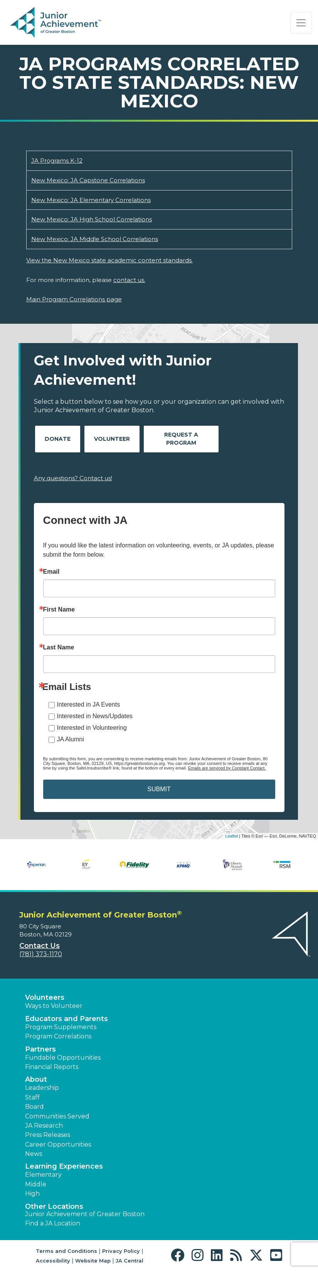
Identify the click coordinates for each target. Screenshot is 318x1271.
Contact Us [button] (39, 945)
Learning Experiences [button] (64, 1166)
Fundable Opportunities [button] (63, 1057)
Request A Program (181, 438)
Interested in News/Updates (95, 716)
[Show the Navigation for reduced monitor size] (301, 23)
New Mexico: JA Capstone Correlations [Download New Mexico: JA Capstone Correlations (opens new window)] (88, 180)
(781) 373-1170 (40, 954)
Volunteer (112, 438)
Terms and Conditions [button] (66, 1251)
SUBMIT (158, 789)
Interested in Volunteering (92, 727)
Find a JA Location (52, 1223)
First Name (59, 610)
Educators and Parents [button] (66, 1018)
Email (51, 572)
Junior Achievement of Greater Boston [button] (85, 1214)
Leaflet (231, 836)
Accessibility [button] (53, 1260)
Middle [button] (35, 1184)
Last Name (58, 647)
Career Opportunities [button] (58, 1144)
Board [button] (34, 1106)
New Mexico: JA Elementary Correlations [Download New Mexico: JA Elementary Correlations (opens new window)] (91, 200)
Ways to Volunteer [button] (53, 1005)
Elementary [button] (43, 1174)
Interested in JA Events (88, 704)
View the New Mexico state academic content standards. (109, 260)
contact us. (129, 280)
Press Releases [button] (47, 1134)
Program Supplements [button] (60, 1027)
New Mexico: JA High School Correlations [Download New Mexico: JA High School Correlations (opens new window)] (91, 219)
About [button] (36, 1079)
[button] (179, 1255)
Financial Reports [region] (51, 1066)
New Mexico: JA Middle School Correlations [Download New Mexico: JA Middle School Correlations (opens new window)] (94, 239)
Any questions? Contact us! (73, 478)
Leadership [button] (42, 1087)
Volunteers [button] (44, 997)
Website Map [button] (93, 1260)
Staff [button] (32, 1097)
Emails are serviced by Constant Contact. (227, 768)
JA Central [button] (129, 1260)
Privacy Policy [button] (121, 1251)
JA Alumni (70, 739)
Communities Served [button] (57, 1116)
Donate (58, 438)
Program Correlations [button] (58, 1036)
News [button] (33, 1153)
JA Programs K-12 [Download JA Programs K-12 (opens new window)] (56, 160)
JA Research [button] (44, 1125)
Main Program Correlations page (74, 299)
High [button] (32, 1193)
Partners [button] (40, 1049)
